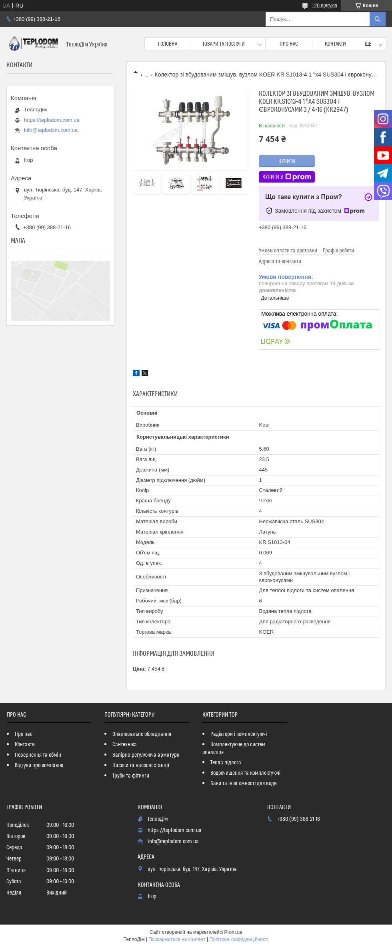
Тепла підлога (225, 763)
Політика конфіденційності (239, 939)
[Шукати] (378, 19)
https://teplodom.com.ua (52, 120)
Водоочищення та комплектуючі (245, 773)
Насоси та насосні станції (140, 765)
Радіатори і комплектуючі (238, 734)
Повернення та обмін (38, 755)
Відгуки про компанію (39, 765)
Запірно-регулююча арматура (146, 755)
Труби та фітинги (130, 776)
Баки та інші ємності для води (243, 783)
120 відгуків (324, 5)
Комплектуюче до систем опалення (234, 748)
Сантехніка (124, 744)
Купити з (286, 177)
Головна (167, 44)
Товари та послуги (223, 44)
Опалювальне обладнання (141, 734)
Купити (286, 161)
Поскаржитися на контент (176, 939)
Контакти (335, 44)
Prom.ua (233, 932)
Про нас (289, 44)
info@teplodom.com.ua (51, 130)
